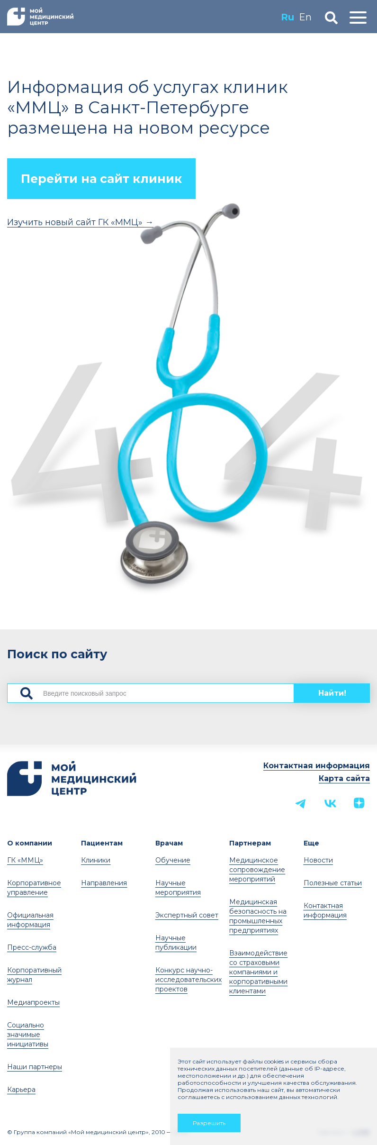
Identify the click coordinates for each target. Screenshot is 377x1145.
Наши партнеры (34, 1067)
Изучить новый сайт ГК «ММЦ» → (80, 222)
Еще (311, 843)
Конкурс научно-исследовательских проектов (188, 979)
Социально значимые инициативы (27, 1034)
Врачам (169, 843)
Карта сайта (344, 778)
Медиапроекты (33, 1002)
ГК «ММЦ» (25, 860)
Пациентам (102, 843)
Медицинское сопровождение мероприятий (257, 869)
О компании (29, 843)
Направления (104, 883)
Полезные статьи (333, 883)
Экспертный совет (186, 915)
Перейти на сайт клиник (101, 179)
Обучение (172, 860)
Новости (318, 860)
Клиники (95, 860)
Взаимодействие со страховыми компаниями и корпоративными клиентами (258, 972)
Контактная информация (316, 765)
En (303, 17)
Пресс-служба (31, 947)
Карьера (21, 1089)
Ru (286, 17)
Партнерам (250, 843)
